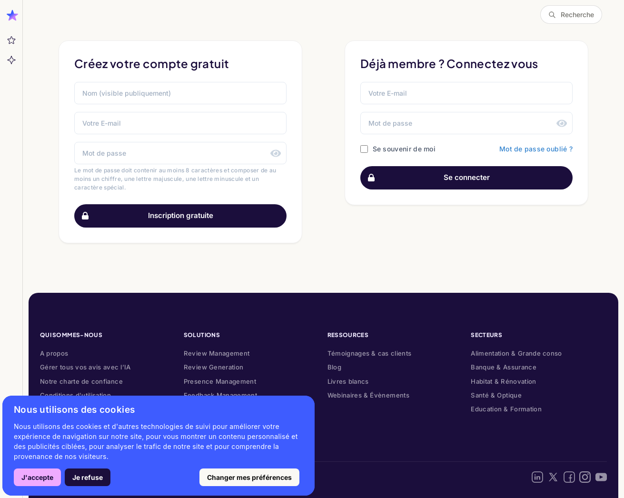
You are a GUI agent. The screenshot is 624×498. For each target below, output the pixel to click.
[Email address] (466, 93)
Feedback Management (220, 395)
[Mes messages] (11, 40)
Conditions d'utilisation (75, 395)
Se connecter (425, 178)
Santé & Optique (496, 395)
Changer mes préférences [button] (249, 477)
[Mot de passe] (180, 153)
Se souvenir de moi (404, 149)
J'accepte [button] (37, 477)
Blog (334, 367)
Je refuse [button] (87, 477)
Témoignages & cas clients (369, 353)
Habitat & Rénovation (503, 381)
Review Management (217, 353)
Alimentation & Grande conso (516, 353)
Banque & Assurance (503, 367)
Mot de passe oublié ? (536, 149)
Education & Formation (506, 409)
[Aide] (11, 60)
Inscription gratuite (144, 216)
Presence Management (220, 381)
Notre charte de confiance (81, 381)
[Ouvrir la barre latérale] (11, 14)
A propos (54, 353)
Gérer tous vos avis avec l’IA (85, 367)
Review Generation (214, 367)
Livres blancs (348, 381)
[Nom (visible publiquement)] (180, 93)
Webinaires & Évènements (368, 395)
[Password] (466, 123)
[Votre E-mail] (180, 123)
